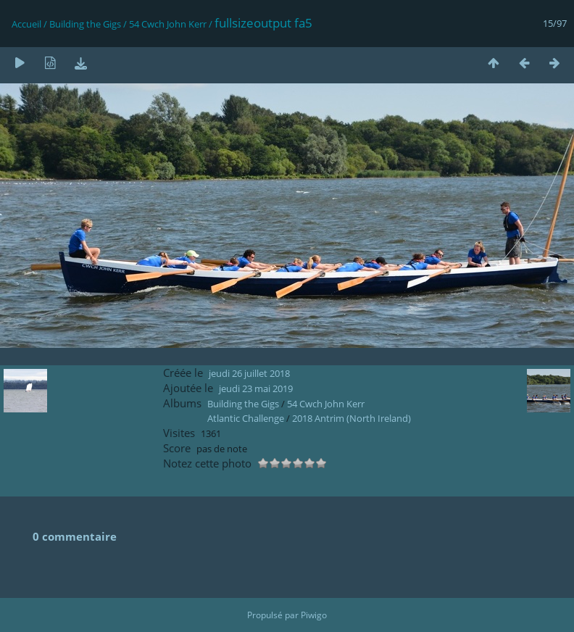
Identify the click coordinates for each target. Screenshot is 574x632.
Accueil (26, 23)
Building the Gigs (85, 23)
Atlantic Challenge (245, 418)
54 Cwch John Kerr (168, 23)
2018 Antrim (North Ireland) (351, 418)
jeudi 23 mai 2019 (256, 388)
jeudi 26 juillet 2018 (249, 373)
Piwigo (314, 615)
